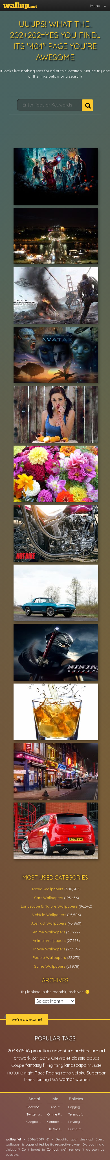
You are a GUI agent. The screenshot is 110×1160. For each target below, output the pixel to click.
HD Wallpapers (55, 1129)
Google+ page (34, 1121)
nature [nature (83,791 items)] (15, 1072)
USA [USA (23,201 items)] (54, 1079)
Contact (52, 1149)
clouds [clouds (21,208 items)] (93, 1058)
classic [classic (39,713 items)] (78, 1058)
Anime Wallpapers (49, 932)
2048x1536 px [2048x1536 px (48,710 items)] (22, 1050)
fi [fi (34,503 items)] (44, 1065)
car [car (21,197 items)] (35, 1058)
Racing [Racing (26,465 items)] (53, 1073)
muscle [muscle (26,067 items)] (94, 1065)
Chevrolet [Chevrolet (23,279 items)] (60, 1058)
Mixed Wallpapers (47, 889)
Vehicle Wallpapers (49, 914)
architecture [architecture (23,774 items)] (86, 1050)
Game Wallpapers (49, 966)
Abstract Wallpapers (48, 923)
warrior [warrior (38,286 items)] (66, 1079)
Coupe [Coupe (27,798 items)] (17, 1065)
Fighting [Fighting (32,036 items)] (55, 1065)
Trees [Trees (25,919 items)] (29, 1079)
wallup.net (13, 1139)
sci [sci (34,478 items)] (75, 1073)
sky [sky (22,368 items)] (82, 1073)
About (55, 1107)
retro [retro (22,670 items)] (66, 1073)
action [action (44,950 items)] (44, 1050)
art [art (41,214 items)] (102, 1050)
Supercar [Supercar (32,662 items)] (96, 1073)
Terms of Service (75, 1114)
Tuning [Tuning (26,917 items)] (42, 1079)
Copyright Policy (75, 1107)
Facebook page (34, 1107)
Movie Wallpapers (49, 949)
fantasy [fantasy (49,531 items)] (33, 1065)
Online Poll (55, 1114)
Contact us (55, 1121)
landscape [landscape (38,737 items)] (75, 1065)
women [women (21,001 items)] (82, 1079)
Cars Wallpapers (48, 897)
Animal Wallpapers (49, 940)
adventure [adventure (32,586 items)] (62, 1050)
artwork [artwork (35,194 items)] (22, 1058)
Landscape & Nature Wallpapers (49, 906)
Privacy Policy (75, 1121)
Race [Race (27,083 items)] (40, 1073)
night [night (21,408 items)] (29, 1073)
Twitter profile (34, 1114)
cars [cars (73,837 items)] (44, 1058)
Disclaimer (75, 1129)
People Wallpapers (49, 957)
